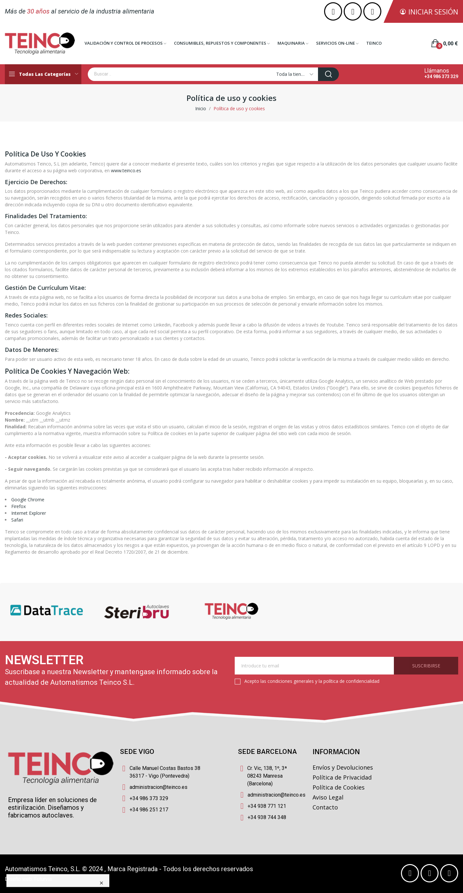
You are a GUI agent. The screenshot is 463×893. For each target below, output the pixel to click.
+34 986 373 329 (441, 76)
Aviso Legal (328, 797)
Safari (17, 520)
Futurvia (43, 879)
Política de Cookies (339, 787)
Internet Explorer (28, 513)
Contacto (325, 807)
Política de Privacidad (342, 777)
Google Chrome (27, 499)
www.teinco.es (126, 170)
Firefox (18, 506)
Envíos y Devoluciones (343, 767)
